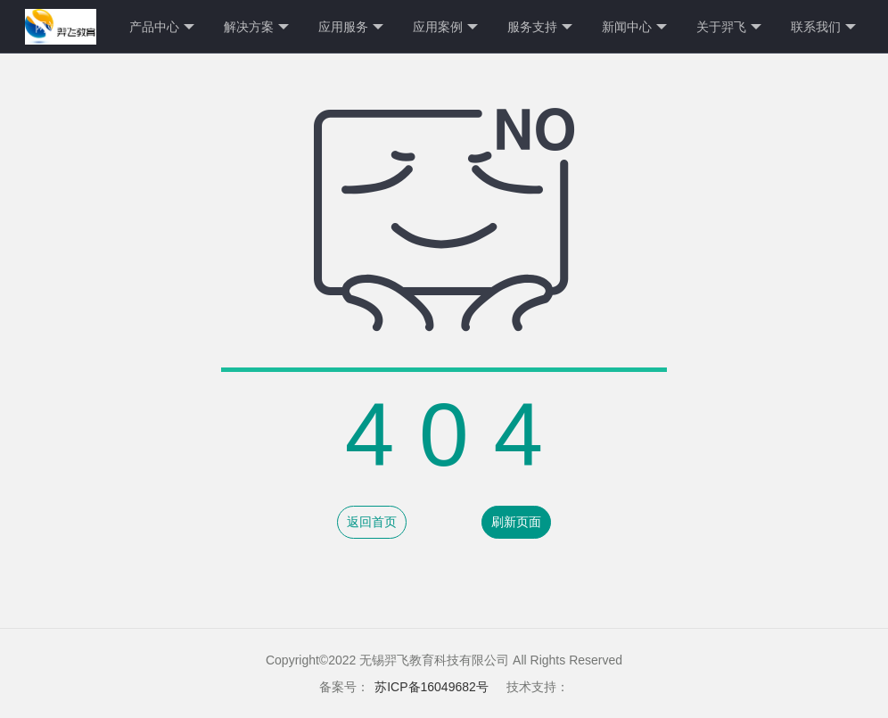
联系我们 (823, 27)
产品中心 (161, 27)
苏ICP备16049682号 (431, 687)
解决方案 (256, 27)
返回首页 (372, 522)
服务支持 (539, 27)
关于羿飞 (728, 27)
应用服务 (350, 27)
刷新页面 (516, 522)
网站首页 (60, 27)
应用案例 (445, 27)
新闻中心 (634, 27)
